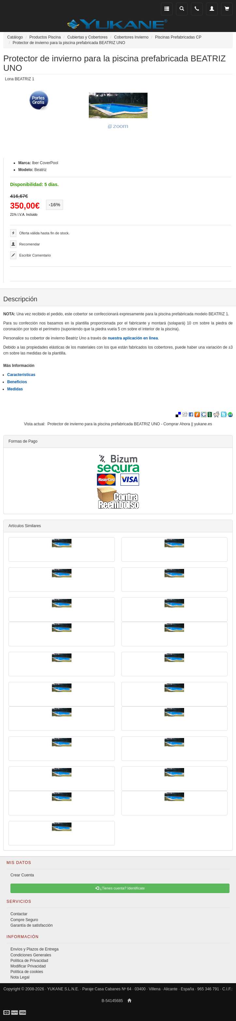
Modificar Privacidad (28, 966)
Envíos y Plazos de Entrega (34, 949)
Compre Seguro (24, 920)
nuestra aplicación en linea (133, 338)
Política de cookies (26, 971)
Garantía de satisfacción (31, 925)
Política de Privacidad (29, 960)
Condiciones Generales (30, 955)
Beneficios (17, 382)
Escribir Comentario (35, 255)
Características (21, 374)
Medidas (15, 389)
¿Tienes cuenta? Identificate (120, 888)
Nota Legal (19, 977)
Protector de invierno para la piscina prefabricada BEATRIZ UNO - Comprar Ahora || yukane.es (129, 424)
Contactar (18, 914)
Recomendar (29, 244)
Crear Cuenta (22, 875)
